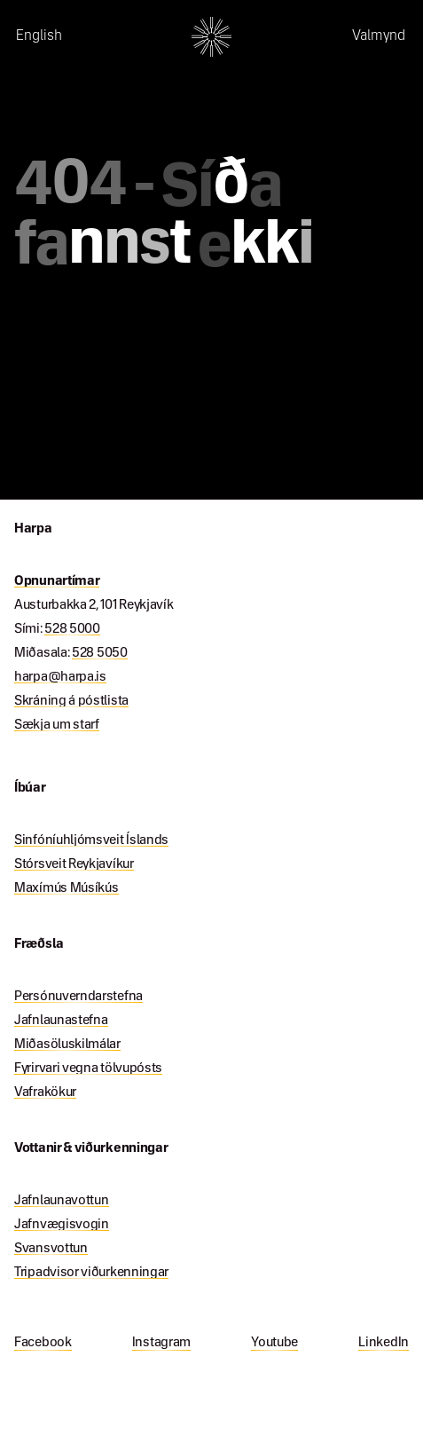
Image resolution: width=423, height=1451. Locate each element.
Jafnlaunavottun (61, 1201)
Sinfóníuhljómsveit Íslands (91, 840)
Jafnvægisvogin (61, 1224)
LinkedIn (383, 1343)
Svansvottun (51, 1248)
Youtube (274, 1343)
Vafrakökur (45, 1092)
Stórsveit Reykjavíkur (74, 864)
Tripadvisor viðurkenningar (91, 1272)
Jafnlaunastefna (61, 1020)
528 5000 (72, 629)
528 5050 (100, 653)
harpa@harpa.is (60, 677)
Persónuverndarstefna (78, 996)
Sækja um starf (56, 725)
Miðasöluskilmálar (67, 1044)
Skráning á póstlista (71, 701)
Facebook (43, 1343)
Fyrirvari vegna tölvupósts (88, 1068)
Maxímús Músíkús (66, 888)
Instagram (161, 1343)
